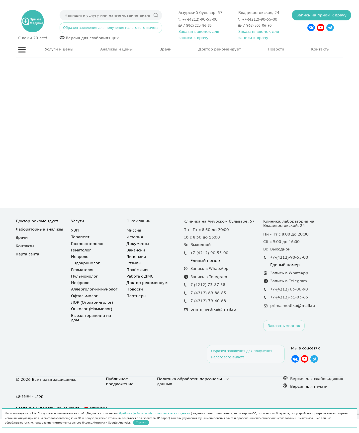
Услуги (77, 220)
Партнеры (136, 295)
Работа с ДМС (139, 276)
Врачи (166, 49)
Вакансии (135, 249)
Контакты (320, 49)
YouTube (320, 27)
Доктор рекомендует (219, 49)
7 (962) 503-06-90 (257, 25)
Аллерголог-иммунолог (94, 289)
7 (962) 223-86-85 (197, 25)
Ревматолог (82, 269)
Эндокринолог (85, 262)
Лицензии (136, 256)
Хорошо (141, 422)
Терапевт (80, 236)
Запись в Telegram (208, 276)
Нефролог (81, 282)
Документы (137, 243)
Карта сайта (27, 253)
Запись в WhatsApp (209, 268)
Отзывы (133, 262)
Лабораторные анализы (39, 229)
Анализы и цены (116, 49)
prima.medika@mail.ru (292, 305)
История (134, 236)
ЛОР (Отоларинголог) (92, 302)
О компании (138, 220)
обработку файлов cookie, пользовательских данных (153, 413)
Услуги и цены (59, 49)
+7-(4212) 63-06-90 (289, 289)
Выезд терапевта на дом (91, 317)
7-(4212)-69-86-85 (208, 292)
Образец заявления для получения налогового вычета (111, 27)
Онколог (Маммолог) (91, 308)
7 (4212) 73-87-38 (207, 284)
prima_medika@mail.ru (213, 309)
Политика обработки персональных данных (193, 381)
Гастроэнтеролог (87, 243)
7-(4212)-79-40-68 (208, 300)
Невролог (80, 256)
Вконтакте (311, 27)
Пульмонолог (84, 276)
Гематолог (81, 249)
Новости (276, 49)
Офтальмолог (84, 295)
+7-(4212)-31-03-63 (289, 296)
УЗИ (75, 230)
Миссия (133, 230)
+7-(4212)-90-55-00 (199, 19)
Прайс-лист (137, 269)
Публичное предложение (120, 381)
